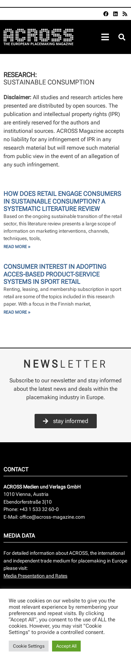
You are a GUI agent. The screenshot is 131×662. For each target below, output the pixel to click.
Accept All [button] (66, 646)
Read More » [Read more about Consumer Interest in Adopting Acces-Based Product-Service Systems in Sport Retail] (16, 312)
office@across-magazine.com (52, 517)
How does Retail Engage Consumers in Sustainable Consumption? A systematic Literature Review (62, 201)
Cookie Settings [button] (28, 646)
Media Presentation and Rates (35, 576)
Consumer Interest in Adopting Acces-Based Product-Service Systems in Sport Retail (54, 274)
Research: (20, 75)
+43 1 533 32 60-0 (39, 509)
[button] (122, 37)
